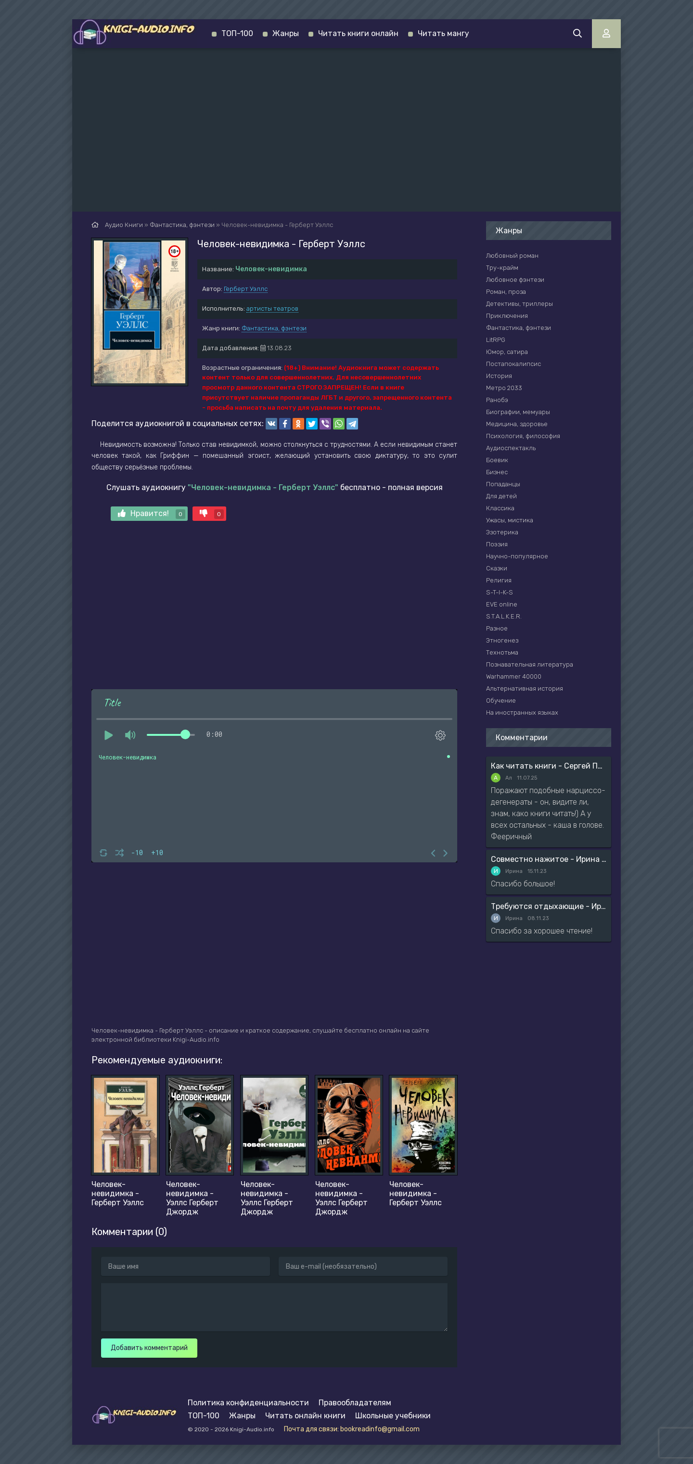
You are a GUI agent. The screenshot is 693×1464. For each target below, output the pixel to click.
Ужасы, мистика (509, 520)
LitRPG (495, 339)
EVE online (501, 604)
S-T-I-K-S (499, 592)
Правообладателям (355, 1402)
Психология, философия (523, 436)
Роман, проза (506, 291)
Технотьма (502, 652)
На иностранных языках (522, 712)
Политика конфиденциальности (248, 1402)
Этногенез (502, 640)
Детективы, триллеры (519, 303)
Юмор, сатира (507, 351)
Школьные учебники (393, 1415)
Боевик (497, 460)
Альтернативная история (524, 688)
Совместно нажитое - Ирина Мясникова (548, 859)
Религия (499, 580)
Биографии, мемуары (518, 412)
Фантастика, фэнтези (274, 328)
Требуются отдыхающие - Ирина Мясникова (548, 906)
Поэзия (497, 544)
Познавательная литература (529, 664)
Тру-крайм (502, 267)
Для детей (501, 496)
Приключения (507, 315)
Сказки (496, 568)
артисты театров (272, 308)
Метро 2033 (504, 387)
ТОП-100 (237, 33)
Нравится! (151, 514)
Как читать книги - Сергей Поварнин (548, 765)
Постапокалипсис (513, 363)
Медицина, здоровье (517, 424)
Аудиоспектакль (511, 448)
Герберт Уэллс (246, 288)
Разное (497, 628)
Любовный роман (512, 255)
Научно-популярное (517, 556)
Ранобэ (497, 400)
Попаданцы (503, 484)
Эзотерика (502, 532)
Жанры (285, 33)
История (499, 375)
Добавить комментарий (149, 1348)
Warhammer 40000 (513, 676)
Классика (500, 508)
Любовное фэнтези (515, 279)
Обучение (501, 700)
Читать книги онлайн (358, 33)
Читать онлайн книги (305, 1415)
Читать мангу (443, 33)
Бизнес (497, 472)
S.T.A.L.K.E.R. (504, 616)
